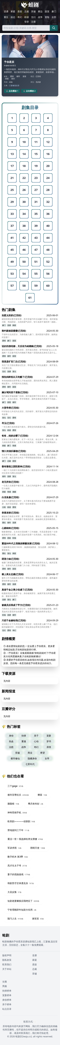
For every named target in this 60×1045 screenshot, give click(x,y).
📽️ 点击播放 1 (12, 91)
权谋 (26, 17)
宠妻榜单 (6, 995)
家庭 (13, 11)
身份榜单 (6, 999)
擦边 (40, 11)
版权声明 (6, 955)
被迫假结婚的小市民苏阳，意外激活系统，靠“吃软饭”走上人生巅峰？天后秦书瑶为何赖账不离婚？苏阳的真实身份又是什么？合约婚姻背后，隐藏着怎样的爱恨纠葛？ (29, 351)
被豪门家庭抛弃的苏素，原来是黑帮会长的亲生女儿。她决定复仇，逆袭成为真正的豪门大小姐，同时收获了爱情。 (29, 564)
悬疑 (19, 11)
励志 (13, 17)
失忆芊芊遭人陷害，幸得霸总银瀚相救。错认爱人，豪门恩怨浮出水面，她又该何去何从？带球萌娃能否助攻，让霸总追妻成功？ (29, 456)
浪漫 (7, 78)
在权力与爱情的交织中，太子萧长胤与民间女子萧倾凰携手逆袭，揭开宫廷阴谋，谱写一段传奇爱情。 (28, 502)
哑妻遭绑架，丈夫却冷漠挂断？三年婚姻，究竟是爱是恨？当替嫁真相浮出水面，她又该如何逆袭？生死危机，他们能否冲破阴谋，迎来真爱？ (29, 533)
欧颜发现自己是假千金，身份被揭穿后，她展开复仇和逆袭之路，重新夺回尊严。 (28, 594)
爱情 (12, 76)
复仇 (14, 371)
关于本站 (6, 969)
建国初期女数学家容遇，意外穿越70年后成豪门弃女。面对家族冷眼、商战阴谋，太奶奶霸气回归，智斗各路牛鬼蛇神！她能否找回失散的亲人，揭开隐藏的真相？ (30, 320)
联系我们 (6, 964)
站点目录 (6, 1008)
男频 (4, 986)
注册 (33, 21)
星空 (13, 78)
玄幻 (33, 17)
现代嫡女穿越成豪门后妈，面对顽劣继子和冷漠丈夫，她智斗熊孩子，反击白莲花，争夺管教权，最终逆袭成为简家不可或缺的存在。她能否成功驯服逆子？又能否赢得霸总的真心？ (29, 397)
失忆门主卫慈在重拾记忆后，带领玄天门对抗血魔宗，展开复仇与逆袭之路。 (29, 366)
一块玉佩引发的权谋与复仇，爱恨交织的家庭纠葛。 (24, 426)
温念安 (16, 85)
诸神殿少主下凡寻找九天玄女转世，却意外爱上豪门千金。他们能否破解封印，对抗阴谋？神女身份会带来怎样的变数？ (29, 625)
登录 (26, 21)
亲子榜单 (6, 1004)
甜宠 (47, 11)
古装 (4, 507)
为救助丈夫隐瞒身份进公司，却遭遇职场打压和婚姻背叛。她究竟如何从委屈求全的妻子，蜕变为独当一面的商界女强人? (29, 610)
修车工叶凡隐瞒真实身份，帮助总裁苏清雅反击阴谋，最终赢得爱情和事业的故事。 (29, 579)
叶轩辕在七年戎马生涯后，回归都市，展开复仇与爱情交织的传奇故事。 (29, 413)
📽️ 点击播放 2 (29, 91)
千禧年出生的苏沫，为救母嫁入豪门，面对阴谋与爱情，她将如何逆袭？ (29, 336)
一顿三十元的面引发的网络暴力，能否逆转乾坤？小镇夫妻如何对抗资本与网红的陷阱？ (29, 471)
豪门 (54, 11)
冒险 (47, 17)
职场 (14, 538)
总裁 (26, 11)
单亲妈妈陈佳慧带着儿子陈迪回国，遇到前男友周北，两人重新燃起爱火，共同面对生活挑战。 (29, 382)
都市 (18, 76)
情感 (14, 445)
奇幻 (19, 17)
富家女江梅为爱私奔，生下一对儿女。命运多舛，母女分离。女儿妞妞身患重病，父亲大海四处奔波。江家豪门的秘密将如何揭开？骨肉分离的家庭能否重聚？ (29, 441)
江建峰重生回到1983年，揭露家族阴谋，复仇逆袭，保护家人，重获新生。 (30, 548)
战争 (40, 17)
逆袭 (6, 11)
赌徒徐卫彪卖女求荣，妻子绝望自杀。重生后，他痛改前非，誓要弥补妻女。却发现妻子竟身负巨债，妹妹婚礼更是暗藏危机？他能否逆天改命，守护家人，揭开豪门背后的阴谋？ (29, 518)
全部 (54, 17)
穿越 (33, 11)
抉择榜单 (6, 990)
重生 (6, 17)
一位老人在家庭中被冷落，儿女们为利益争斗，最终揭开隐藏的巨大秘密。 (29, 487)
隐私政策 (6, 959)
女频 (4, 981)
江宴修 (11, 85)
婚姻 (14, 492)
